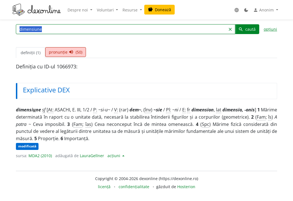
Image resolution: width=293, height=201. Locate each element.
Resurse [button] (131, 10)
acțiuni (114, 155)
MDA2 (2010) (40, 155)
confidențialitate (134, 186)
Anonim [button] (264, 10)
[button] (236, 10)
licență (104, 186)
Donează (159, 9)
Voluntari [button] (106, 10)
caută (247, 29)
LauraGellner (92, 155)
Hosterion (186, 186)
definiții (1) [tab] (30, 52)
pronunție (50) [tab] (65, 52)
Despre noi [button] (78, 10)
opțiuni (270, 29)
